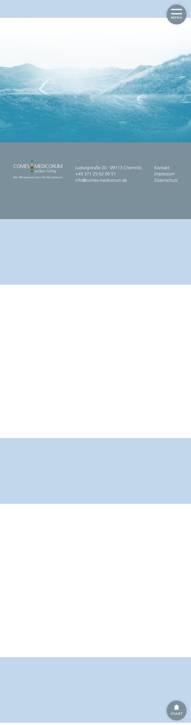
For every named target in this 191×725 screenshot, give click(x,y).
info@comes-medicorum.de (101, 686)
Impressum (164, 679)
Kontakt (161, 673)
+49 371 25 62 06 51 (95, 679)
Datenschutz (166, 686)
